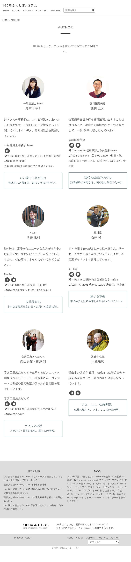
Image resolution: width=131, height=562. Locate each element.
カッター (100, 506)
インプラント (99, 495)
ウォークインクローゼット (109, 499)
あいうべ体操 (91, 492)
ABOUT (16, 10)
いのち (87, 495)
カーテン (75, 506)
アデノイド (117, 492)
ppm (81, 492)
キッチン (99, 509)
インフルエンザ (115, 495)
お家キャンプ (112, 502)
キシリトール (86, 509)
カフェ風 (110, 506)
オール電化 (98, 502)
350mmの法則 (103, 488)
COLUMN (28, 10)
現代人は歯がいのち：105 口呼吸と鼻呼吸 (25, 496)
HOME (6, 10)
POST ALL (42, 10)
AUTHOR (56, 10)
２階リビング (87, 488)
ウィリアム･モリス (85, 499)
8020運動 (116, 488)
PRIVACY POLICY (23, 550)
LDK (75, 492)
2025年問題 (74, 488)
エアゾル (86, 502)
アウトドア (105, 492)
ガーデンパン (88, 506)
